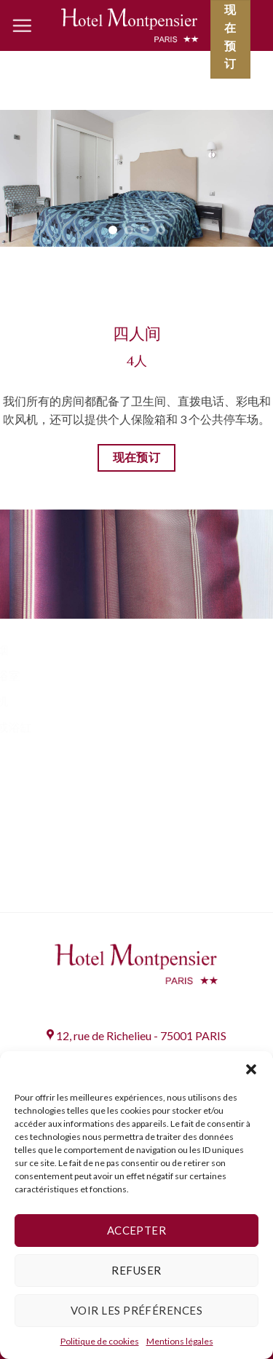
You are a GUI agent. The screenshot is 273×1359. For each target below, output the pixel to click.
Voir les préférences (136, 1310)
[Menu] (22, 25)
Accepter (137, 1230)
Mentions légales (179, 1341)
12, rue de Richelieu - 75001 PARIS (136, 1035)
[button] (251, 1069)
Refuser (136, 1270)
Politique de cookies (99, 1341)
